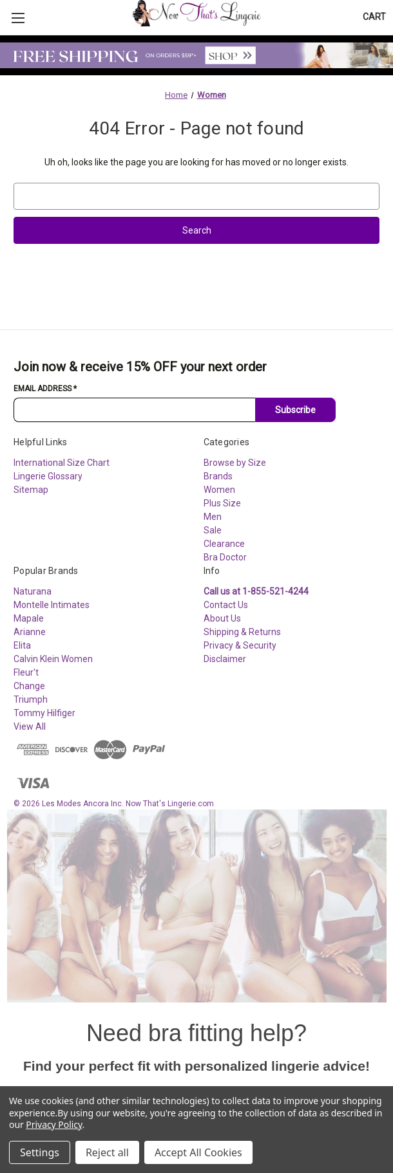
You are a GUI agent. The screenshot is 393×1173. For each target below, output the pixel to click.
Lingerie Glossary (48, 476)
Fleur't (26, 672)
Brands (218, 476)
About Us (222, 618)
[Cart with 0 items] (374, 17)
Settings (39, 1152)
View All (30, 726)
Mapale (29, 618)
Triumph (31, 699)
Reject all (107, 1152)
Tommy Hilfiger (44, 713)
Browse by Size (235, 462)
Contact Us (226, 605)
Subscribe (295, 410)
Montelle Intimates (52, 605)
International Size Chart (62, 462)
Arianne (30, 632)
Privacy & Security (240, 645)
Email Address (45, 388)
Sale (213, 530)
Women (219, 490)
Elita (22, 645)
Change (29, 686)
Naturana (33, 591)
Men (213, 517)
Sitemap (31, 490)
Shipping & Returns (242, 632)
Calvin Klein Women (53, 659)
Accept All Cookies (198, 1152)
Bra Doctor (225, 557)
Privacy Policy (54, 1124)
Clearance (224, 544)
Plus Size (222, 503)
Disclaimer (225, 659)
